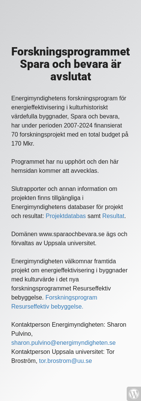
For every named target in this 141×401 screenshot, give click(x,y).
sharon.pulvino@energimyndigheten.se (63, 343)
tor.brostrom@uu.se (65, 361)
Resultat (113, 216)
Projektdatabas (66, 216)
